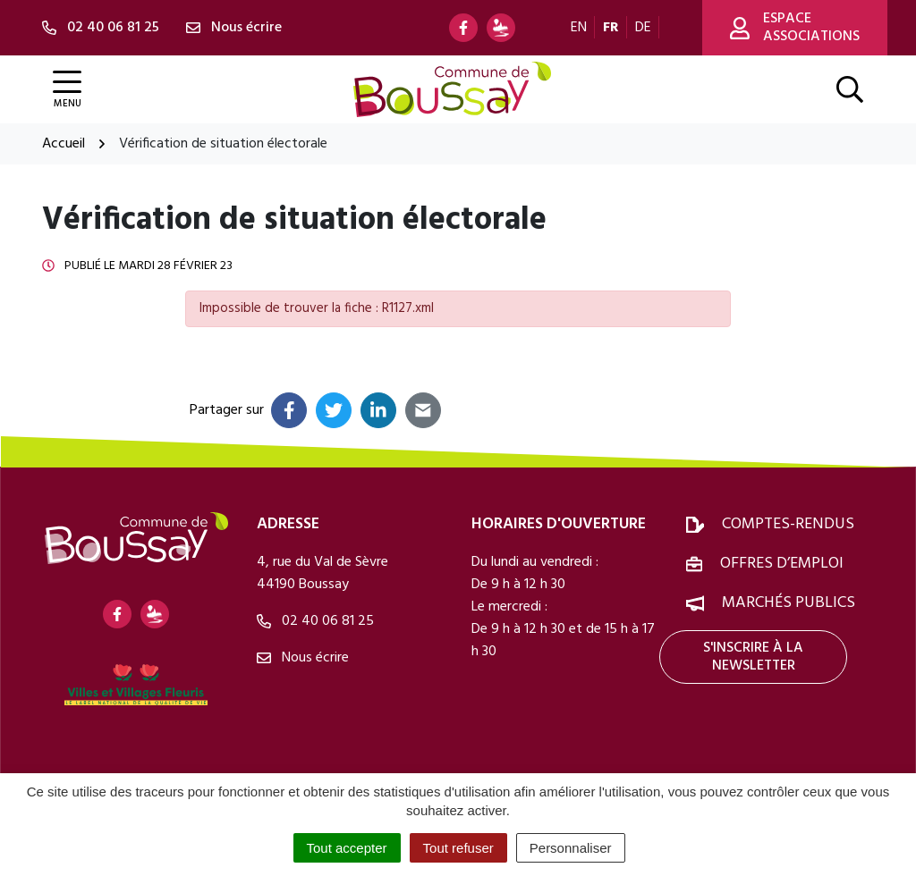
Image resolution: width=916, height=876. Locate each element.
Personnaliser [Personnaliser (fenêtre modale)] (571, 847)
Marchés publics (788, 603)
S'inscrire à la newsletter (753, 657)
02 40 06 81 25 (315, 621)
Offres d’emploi (782, 564)
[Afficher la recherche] (850, 89)
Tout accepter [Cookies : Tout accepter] (347, 847)
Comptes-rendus (788, 524)
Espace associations (795, 27)
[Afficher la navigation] (67, 90)
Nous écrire (303, 658)
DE (643, 27)
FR (611, 27)
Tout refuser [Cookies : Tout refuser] (458, 847)
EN (579, 27)
